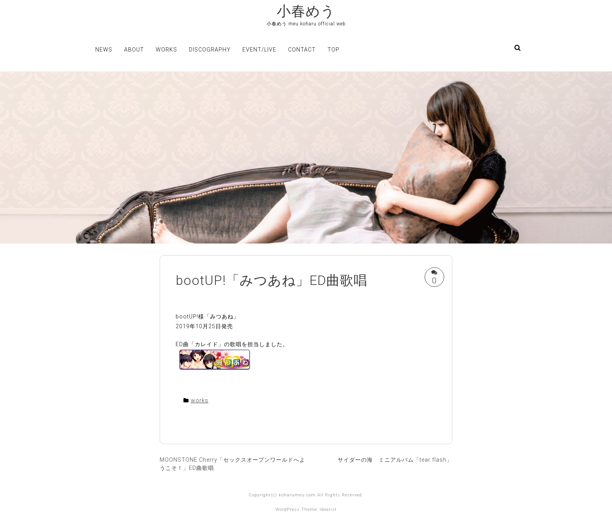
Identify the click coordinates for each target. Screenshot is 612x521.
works (166, 49)
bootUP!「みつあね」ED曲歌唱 (271, 280)
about (134, 49)
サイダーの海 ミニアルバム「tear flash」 (395, 460)
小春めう (306, 11)
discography (210, 49)
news (103, 49)
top (333, 49)
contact (302, 49)
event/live (259, 49)
